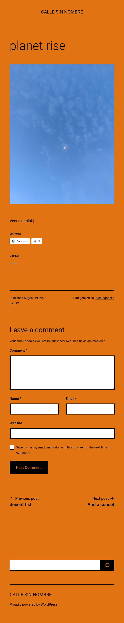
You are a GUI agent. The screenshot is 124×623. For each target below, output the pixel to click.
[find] (107, 565)
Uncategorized (104, 298)
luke (16, 303)
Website (16, 423)
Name (15, 399)
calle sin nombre (62, 12)
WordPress (49, 604)
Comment (18, 350)
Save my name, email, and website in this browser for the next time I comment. (62, 450)
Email (71, 399)
